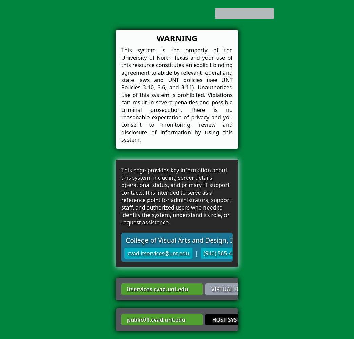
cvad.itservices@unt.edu (158, 253)
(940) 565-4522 (222, 253)
